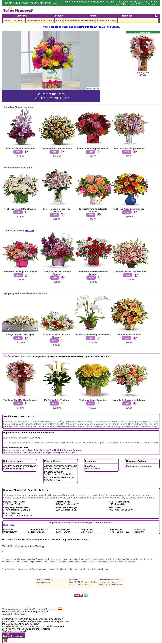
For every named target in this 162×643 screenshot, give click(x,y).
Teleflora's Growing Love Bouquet (20, 272)
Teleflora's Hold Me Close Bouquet (20, 400)
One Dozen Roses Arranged (37, 452)
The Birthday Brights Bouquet (66, 450)
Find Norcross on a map (139, 466)
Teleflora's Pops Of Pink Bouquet (20, 209)
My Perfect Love (66, 452)
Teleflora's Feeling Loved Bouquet (130, 272)
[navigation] (81, 20)
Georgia (84, 539)
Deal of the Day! (36, 450)
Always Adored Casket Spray (20, 334)
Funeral (93, 15)
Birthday (58, 15)
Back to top (9, 525)
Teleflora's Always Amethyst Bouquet (57, 273)
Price (58, 20)
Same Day (22, 15)
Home (7, 20)
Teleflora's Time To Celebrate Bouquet (93, 210)
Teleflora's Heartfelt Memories (20, 148)
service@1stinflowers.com (110, 585)
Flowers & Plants (35, 20)
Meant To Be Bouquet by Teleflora (128, 400)
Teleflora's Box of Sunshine (92, 400)
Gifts (50, 20)
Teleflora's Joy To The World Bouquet (56, 335)
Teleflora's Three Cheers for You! (129, 209)
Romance (127, 15)
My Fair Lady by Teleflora (56, 400)
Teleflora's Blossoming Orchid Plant (92, 334)
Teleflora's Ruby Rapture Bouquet (92, 148)
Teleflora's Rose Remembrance (56, 148)
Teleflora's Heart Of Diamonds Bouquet (93, 273)
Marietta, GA (140, 529)
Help (113, 20)
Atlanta (29, 539)
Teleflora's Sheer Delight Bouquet (128, 148)
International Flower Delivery (79, 20)
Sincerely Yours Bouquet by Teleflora (56, 210)
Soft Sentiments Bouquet (129, 334)
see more (28, 107)
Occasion (18, 20)
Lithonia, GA (87, 532)
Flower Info (102, 20)
